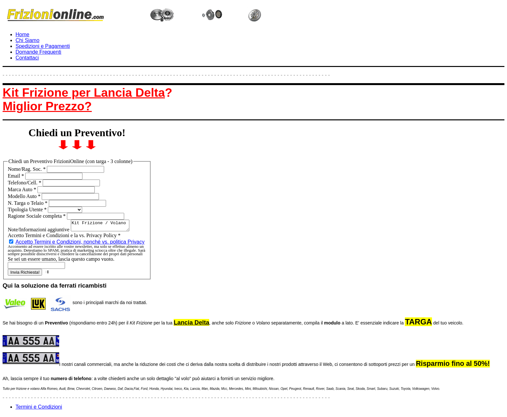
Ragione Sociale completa (37, 216)
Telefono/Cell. (25, 182)
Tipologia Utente (28, 209)
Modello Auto (25, 196)
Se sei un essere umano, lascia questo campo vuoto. (61, 261)
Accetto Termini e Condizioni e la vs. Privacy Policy (64, 237)
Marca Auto (23, 189)
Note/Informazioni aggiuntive (39, 231)
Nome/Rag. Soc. (27, 169)
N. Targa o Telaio (28, 203)
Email (16, 176)
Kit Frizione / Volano (103, 226)
